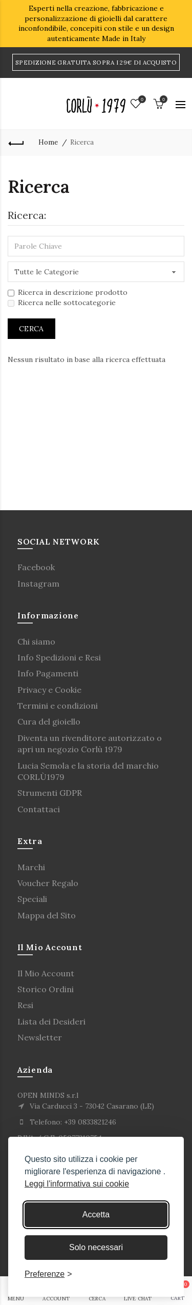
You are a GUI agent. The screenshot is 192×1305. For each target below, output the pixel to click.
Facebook (36, 567)
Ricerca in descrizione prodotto (67, 292)
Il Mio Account (45, 973)
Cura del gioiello (48, 721)
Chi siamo (36, 641)
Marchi (31, 867)
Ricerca (82, 142)
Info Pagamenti (47, 673)
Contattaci (38, 809)
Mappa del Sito (46, 915)
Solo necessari (96, 1247)
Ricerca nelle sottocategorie (62, 302)
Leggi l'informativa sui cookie (77, 1183)
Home (48, 142)
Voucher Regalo (47, 883)
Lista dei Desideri (51, 1021)
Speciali (32, 899)
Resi (25, 1005)
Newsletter (39, 1037)
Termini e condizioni (57, 705)
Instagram (38, 583)
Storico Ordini (45, 989)
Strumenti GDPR (49, 793)
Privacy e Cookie (49, 690)
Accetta (96, 1214)
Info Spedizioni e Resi (59, 657)
